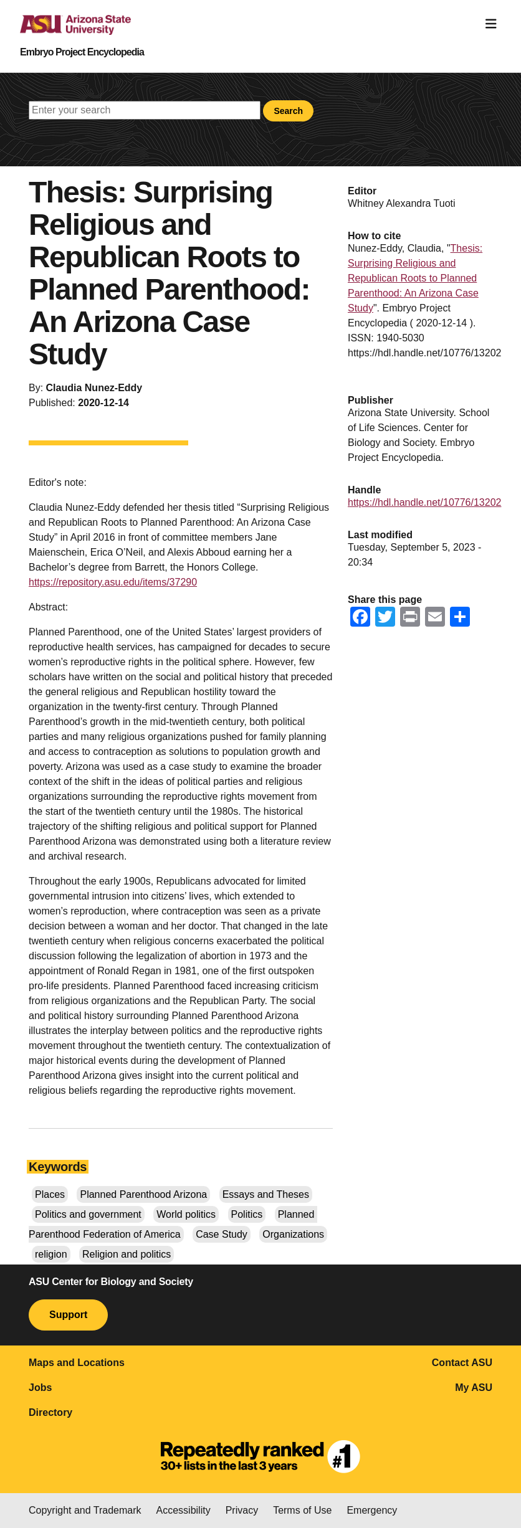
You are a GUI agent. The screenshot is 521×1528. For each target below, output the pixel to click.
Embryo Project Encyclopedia (82, 52)
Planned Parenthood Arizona (143, 1194)
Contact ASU (462, 1362)
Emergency (372, 1510)
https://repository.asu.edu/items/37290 (113, 582)
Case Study (221, 1234)
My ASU (473, 1387)
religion (51, 1254)
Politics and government (88, 1214)
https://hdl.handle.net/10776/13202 (424, 502)
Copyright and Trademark (85, 1510)
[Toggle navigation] (491, 24)
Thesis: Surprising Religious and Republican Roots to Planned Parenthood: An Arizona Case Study (415, 278)
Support (68, 1314)
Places (50, 1194)
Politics (247, 1214)
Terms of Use (302, 1510)
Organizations (293, 1234)
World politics (186, 1214)
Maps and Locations (77, 1362)
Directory (50, 1412)
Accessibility (183, 1510)
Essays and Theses (265, 1194)
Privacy (242, 1510)
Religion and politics (126, 1254)
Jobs (40, 1387)
